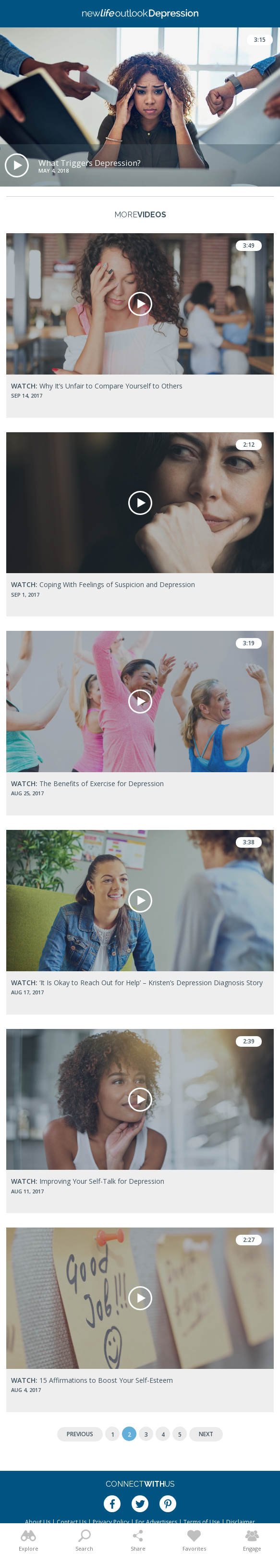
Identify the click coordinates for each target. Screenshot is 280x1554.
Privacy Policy (111, 1522)
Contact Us (71, 1522)
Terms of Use (201, 1522)
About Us (37, 1522)
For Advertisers (156, 1522)
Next (206, 1434)
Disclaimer (240, 1522)
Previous (80, 1434)
